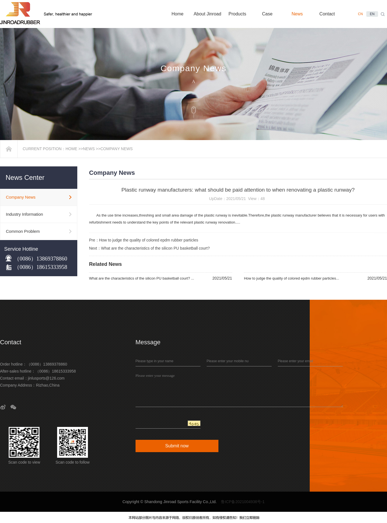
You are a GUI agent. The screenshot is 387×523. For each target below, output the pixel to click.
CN (360, 14)
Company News (116, 149)
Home (71, 149)
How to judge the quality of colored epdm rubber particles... (291, 278)
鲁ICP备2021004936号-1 (243, 501)
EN (372, 14)
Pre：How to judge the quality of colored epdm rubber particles (143, 240)
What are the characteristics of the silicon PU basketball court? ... (141, 278)
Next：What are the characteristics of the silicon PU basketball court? (150, 248)
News (89, 149)
